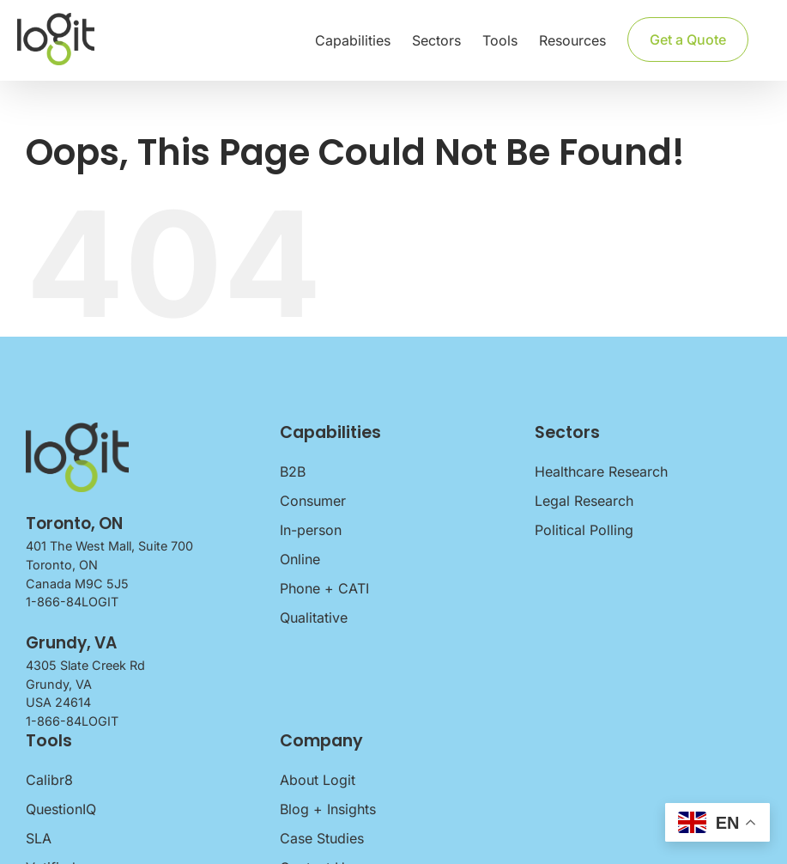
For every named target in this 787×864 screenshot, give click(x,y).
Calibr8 (49, 779)
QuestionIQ (61, 809)
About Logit (317, 779)
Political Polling (584, 529)
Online (300, 559)
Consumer (313, 500)
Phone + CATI (324, 588)
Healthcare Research (601, 471)
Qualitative (314, 617)
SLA (38, 838)
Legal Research (584, 500)
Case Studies (322, 838)
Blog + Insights (328, 809)
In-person (311, 529)
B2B (293, 471)
